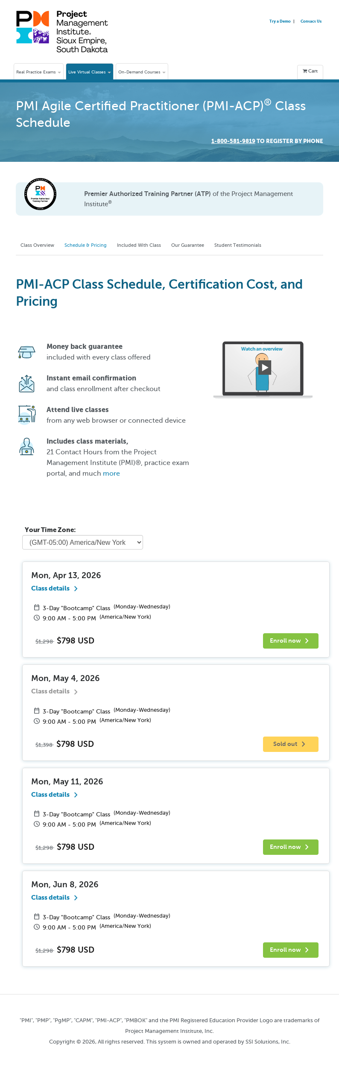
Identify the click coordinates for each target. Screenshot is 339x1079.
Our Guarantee (207, 246)
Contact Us (311, 21)
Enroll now (291, 642)
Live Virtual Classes (89, 72)
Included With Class (153, 246)
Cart (310, 71)
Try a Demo (280, 21)
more (111, 475)
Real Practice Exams (38, 72)
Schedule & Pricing (94, 246)
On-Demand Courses (142, 72)
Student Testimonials (263, 246)
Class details (56, 589)
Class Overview (40, 246)
